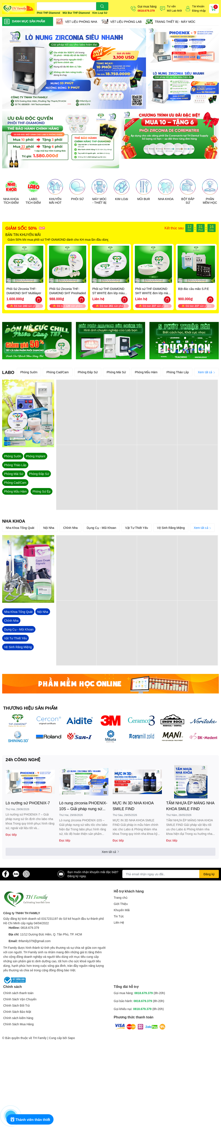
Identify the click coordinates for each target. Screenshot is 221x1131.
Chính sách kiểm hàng (18, 1018)
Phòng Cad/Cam (57, 372)
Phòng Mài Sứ (116, 372)
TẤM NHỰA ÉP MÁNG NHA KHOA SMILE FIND (190, 805)
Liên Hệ (119, 922)
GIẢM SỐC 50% (21, 228)
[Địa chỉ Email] (170, 874)
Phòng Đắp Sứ (88, 372)
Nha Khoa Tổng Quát (20, 528)
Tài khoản (198, 6)
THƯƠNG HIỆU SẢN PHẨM (30, 707)
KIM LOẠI (121, 199)
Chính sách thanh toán (18, 993)
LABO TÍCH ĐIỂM (33, 200)
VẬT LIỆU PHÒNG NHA (81, 21)
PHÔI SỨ (77, 199)
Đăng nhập (199, 10)
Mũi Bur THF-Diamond (76, 12)
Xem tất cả (206, 372)
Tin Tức (119, 916)
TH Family (39, 1038)
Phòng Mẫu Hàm (146, 372)
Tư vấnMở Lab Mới (174, 8)
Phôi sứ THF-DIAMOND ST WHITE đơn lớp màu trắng (108, 293)
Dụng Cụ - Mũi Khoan (101, 528)
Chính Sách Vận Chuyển (20, 999)
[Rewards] (30, 1119)
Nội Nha (48, 528)
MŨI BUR (143, 199)
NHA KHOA (165, 199)
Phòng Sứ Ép (41, 491)
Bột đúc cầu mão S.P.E (193, 289)
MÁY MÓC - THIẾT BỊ (99, 200)
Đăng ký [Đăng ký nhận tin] (209, 874)
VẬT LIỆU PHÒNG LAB (126, 21)
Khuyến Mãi (122, 910)
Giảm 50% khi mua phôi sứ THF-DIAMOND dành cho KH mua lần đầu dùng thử (61, 239)
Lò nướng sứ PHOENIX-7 (28, 802)
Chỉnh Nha (70, 528)
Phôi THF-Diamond (48, 12)
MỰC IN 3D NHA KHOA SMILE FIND (133, 805)
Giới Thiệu (121, 904)
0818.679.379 (146, 10)
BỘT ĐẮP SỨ (187, 200)
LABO (8, 372)
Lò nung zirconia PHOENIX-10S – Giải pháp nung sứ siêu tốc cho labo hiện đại (83, 806)
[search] (102, 6)
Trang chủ (120, 897)
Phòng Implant (35, 456)
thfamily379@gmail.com (34, 941)
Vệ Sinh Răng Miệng (171, 528)
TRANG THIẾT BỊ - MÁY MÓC (175, 21)
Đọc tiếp (11, 834)
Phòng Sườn (29, 372)
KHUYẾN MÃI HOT (55, 200)
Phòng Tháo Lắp (177, 372)
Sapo (71, 1038)
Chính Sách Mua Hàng (18, 1024)
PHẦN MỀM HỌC (210, 200)
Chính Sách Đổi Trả (16, 1005)
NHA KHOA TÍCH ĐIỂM (11, 200)
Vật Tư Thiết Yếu (136, 528)
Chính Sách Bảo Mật (17, 1011)
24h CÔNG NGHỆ (23, 759)
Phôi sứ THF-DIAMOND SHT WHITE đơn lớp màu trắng (152, 293)
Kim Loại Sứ (99, 12)
